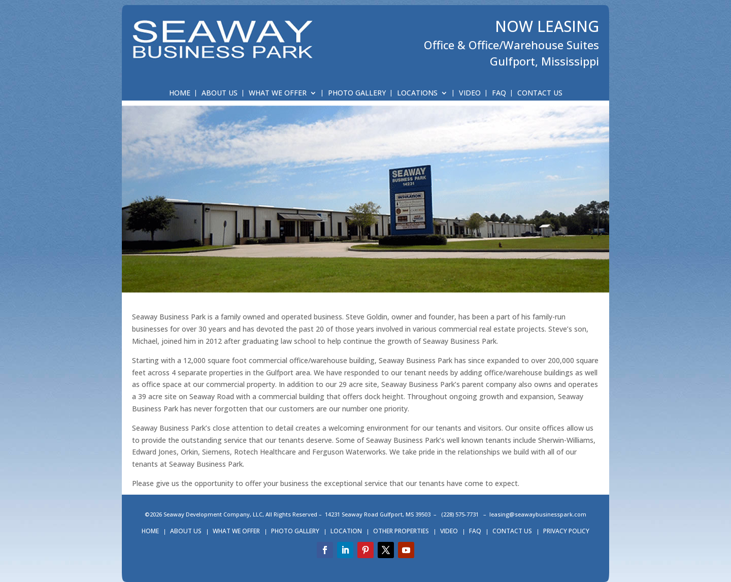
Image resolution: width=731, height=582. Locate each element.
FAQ (499, 93)
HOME (179, 93)
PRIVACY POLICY (566, 531)
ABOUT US (220, 93)
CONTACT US (539, 93)
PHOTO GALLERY (357, 93)
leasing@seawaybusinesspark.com (537, 514)
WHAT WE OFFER (278, 93)
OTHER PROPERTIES (401, 531)
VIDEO (470, 93)
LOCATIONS (417, 93)
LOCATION (346, 531)
